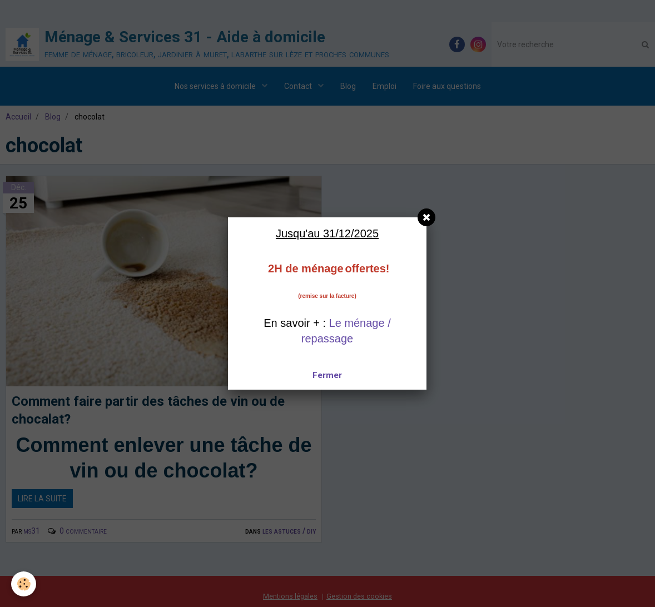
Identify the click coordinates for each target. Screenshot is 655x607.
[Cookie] (23, 583)
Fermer (327, 375)
